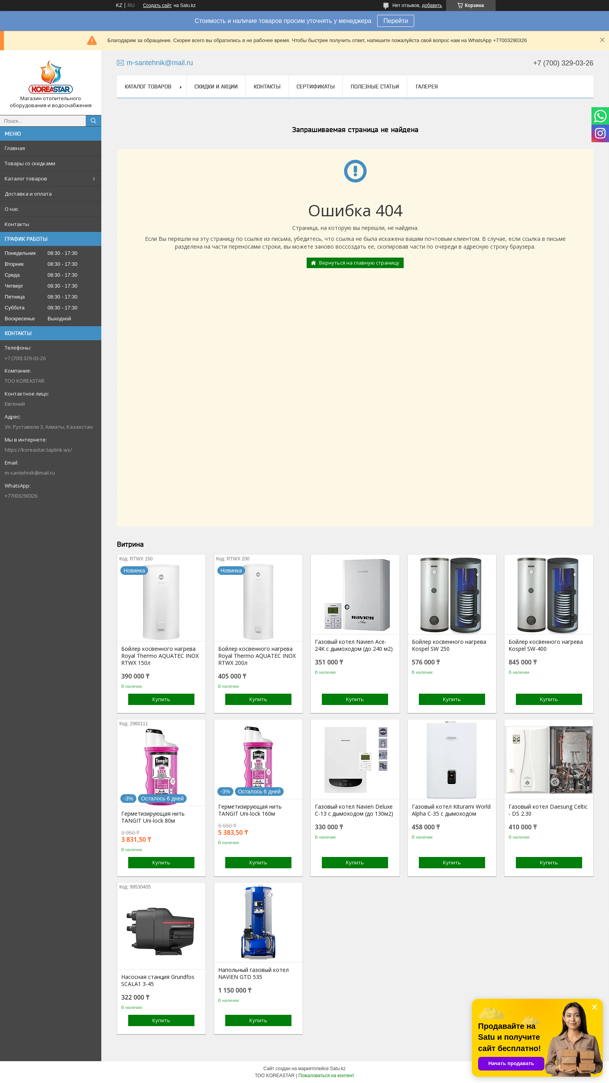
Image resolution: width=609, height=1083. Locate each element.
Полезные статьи (375, 86)
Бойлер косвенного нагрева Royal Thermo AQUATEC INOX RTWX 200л (257, 655)
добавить (432, 5)
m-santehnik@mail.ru (30, 472)
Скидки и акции (216, 86)
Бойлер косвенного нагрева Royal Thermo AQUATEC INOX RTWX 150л (160, 655)
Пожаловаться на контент (326, 1075)
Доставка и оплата (28, 193)
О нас (11, 208)
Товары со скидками (30, 163)
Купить (161, 699)
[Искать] (93, 121)
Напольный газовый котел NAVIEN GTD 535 (253, 973)
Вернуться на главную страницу (359, 262)
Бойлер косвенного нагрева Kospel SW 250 (449, 645)
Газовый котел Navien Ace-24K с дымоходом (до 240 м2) (354, 645)
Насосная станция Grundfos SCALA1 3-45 (157, 980)
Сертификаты (316, 86)
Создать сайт (157, 5)
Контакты (17, 224)
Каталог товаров (26, 178)
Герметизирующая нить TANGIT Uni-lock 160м (250, 810)
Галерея (427, 86)
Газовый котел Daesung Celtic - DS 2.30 (548, 810)
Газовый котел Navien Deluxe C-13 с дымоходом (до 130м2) (354, 810)
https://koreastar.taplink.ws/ (38, 449)
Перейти (395, 21)
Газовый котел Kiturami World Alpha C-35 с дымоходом (451, 810)
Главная (15, 148)
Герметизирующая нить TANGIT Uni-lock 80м (153, 817)
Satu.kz (338, 1068)
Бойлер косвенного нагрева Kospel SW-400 (545, 645)
